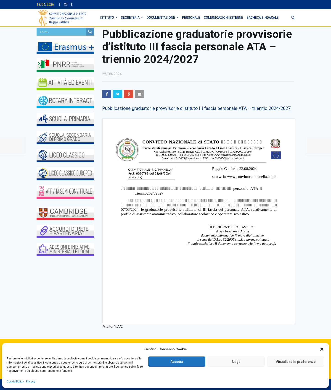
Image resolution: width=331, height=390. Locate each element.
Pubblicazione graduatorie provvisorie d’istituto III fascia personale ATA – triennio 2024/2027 (196, 108)
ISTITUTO (107, 17)
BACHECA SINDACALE (262, 17)
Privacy (30, 381)
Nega (236, 362)
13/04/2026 (45, 4)
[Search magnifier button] (90, 32)
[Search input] (62, 32)
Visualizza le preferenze (296, 362)
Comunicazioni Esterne (223, 17)
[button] (322, 349)
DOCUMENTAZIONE (161, 17)
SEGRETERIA (130, 17)
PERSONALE (191, 17)
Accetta (176, 362)
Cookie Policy (15, 381)
